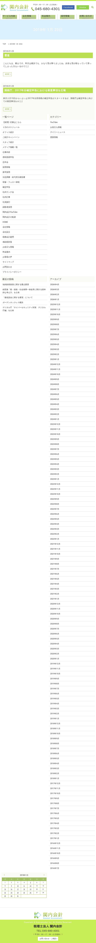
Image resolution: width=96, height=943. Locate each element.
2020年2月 (54, 654)
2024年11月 (55, 369)
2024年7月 (54, 389)
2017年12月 (55, 783)
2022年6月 (54, 514)
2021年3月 (54, 589)
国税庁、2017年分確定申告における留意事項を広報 (35, 90)
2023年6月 (54, 454)
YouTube (54, 122)
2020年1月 (54, 659)
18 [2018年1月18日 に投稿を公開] (24, 889)
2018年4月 (54, 763)
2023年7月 (54, 449)
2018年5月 (54, 758)
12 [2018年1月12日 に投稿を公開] (30, 886)
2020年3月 (54, 649)
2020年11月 (55, 609)
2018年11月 (55, 728)
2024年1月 (54, 419)
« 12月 (5, 875)
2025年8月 (54, 324)
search (92, 7)
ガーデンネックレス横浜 (13, 302)
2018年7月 (54, 748)
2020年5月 (54, 639)
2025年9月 (54, 319)
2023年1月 (54, 479)
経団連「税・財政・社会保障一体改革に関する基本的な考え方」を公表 (24, 291)
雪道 (7, 55)
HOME (5, 222)
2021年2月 (54, 594)
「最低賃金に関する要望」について (18, 297)
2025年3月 (54, 349)
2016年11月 (55, 848)
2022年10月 (55, 494)
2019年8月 (54, 684)
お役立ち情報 (8, 247)
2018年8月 (54, 743)
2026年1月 (54, 299)
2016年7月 (54, 868)
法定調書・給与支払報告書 (14, 177)
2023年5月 (54, 459)
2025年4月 (54, 344)
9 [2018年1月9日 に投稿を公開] (11, 886)
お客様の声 (7, 257)
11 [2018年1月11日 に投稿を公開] (24, 886)
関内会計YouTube (10, 212)
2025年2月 (54, 354)
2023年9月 (54, 439)
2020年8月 (54, 624)
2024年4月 (54, 404)
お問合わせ (86, 17)
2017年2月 (54, 833)
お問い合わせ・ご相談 (48, 939)
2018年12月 (55, 723)
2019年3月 (54, 708)
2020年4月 (54, 644)
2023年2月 (54, 474)
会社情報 (29, 17)
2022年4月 (54, 524)
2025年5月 (54, 339)
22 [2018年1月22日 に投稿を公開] (5, 892)
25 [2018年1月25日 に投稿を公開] (24, 892)
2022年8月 (54, 504)
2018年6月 (54, 753)
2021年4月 (54, 584)
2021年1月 (54, 599)
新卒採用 (6, 172)
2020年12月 (55, 604)
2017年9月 (54, 798)
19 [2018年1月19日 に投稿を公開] (30, 889)
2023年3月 (54, 469)
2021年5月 (54, 579)
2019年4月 (54, 704)
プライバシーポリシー (12, 272)
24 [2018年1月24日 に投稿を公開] (17, 892)
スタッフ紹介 (8, 142)
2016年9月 (54, 858)
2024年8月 (54, 384)
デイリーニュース (57, 132)
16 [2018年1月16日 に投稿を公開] (11, 889)
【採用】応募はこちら (12, 122)
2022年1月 (54, 539)
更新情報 (54, 137)
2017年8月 (54, 803)
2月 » (43, 875)
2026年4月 (54, 284)
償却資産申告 (8, 157)
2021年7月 (54, 569)
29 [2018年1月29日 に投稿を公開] (5, 896)
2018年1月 (54, 778)
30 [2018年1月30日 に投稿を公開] (11, 896)
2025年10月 (55, 314)
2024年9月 (54, 379)
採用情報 (67, 17)
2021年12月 (55, 544)
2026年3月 (54, 289)
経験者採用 (7, 207)
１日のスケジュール (11, 127)
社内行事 (6, 197)
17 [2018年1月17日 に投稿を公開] (17, 889)
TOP (4, 44)
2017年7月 (54, 808)
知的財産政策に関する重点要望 (16, 284)
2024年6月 (54, 394)
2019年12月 (55, 664)
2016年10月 (55, 853)
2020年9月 (54, 619)
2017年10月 (55, 793)
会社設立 (6, 232)
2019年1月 (54, 718)
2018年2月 (54, 773)
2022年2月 (54, 534)
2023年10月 (55, 434)
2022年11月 (55, 489)
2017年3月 (54, 828)
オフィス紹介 (8, 132)
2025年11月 (55, 309)
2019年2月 (54, 713)
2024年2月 (54, 414)
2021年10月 (55, 554)
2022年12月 (55, 484)
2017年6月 (54, 813)
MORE (7, 74)
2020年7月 (54, 629)
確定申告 (6, 187)
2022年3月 (54, 529)
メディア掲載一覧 (10, 147)
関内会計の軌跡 (9, 217)
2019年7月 (54, 689)
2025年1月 (54, 359)
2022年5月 (54, 519)
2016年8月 (54, 863)
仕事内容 (6, 152)
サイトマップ (8, 262)
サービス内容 (16, 17)
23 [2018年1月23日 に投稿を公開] (11, 892)
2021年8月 (54, 564)
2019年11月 (55, 669)
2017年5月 (54, 818)
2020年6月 (54, 634)
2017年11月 (55, 788)
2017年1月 (54, 838)
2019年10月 (55, 674)
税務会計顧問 (8, 237)
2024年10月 (55, 374)
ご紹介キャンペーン (11, 137)
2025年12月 (55, 304)
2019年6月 (54, 694)
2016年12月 (55, 843)
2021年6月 (54, 574)
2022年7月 (54, 509)
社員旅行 (6, 202)
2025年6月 (54, 334)
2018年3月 (54, 768)
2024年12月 (55, 364)
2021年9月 (54, 559)
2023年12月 (55, 424)
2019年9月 (54, 679)
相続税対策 (7, 242)
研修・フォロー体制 (11, 182)
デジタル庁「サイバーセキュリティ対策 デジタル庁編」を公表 (24, 309)
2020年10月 (55, 614)
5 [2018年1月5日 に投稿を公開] (30, 882)
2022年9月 (54, 499)
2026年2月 (54, 294)
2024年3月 (54, 409)
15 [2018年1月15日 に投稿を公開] (5, 889)
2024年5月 (54, 399)
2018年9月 (54, 738)
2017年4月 (54, 823)
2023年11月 (55, 429)
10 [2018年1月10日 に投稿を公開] (17, 886)
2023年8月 (54, 444)
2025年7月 (54, 329)
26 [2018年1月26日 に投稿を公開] (30, 892)
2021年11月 (55, 549)
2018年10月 (55, 733)
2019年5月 (54, 699)
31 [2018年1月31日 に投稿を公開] (17, 896)
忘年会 (5, 162)
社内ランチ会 (8, 192)
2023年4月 (54, 464)
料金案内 (48, 17)
